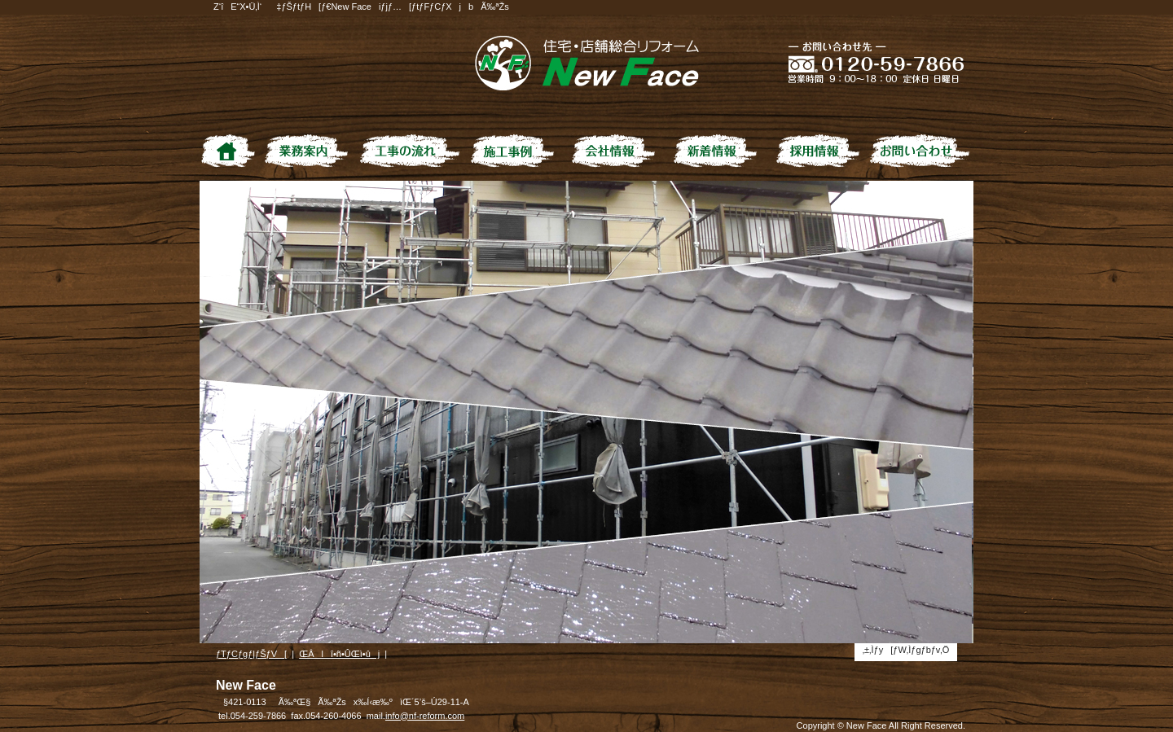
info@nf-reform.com (424, 716)
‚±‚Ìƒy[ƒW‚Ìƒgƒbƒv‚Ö (906, 650)
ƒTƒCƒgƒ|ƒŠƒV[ (251, 654)
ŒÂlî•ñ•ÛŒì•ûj (339, 654)
